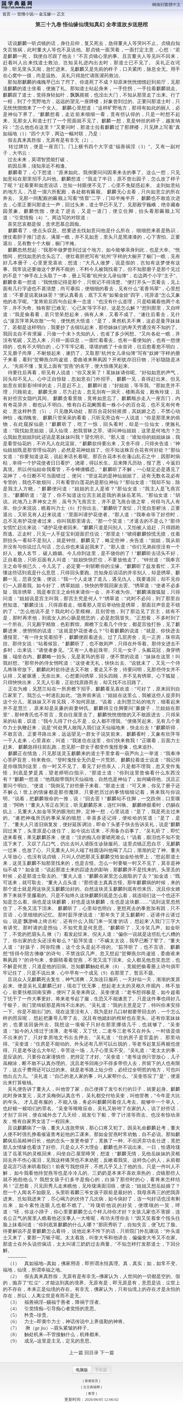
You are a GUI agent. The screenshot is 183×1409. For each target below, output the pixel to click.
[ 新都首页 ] (91, 1381)
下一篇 (107, 1352)
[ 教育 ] (91, 1393)
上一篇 (76, 1352)
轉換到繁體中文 (166, 4)
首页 (6, 14)
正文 (61, 14)
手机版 (101, 1370)
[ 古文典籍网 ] (91, 1387)
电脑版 (82, 1370)
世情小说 (25, 14)
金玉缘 (45, 14)
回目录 (91, 1352)
